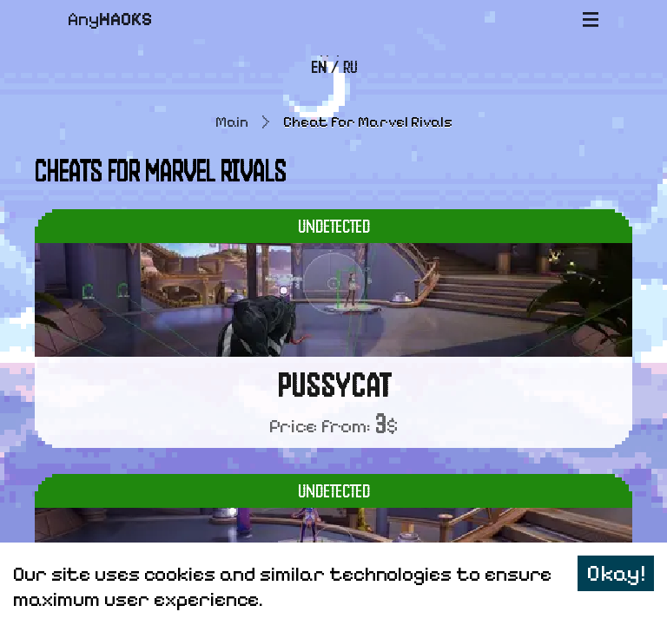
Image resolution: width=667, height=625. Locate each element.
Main (231, 122)
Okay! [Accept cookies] (615, 573)
